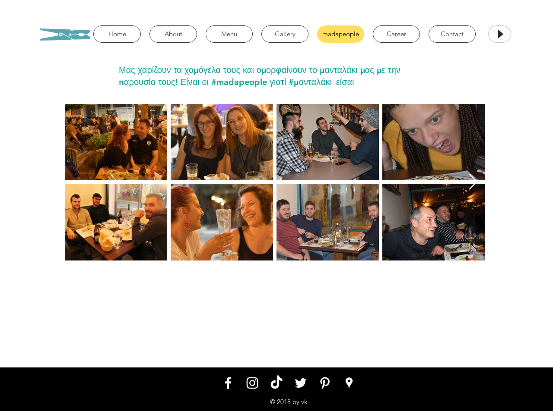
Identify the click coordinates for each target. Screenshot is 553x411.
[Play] (500, 34)
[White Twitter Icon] (300, 383)
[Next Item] (473, 182)
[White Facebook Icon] (228, 383)
